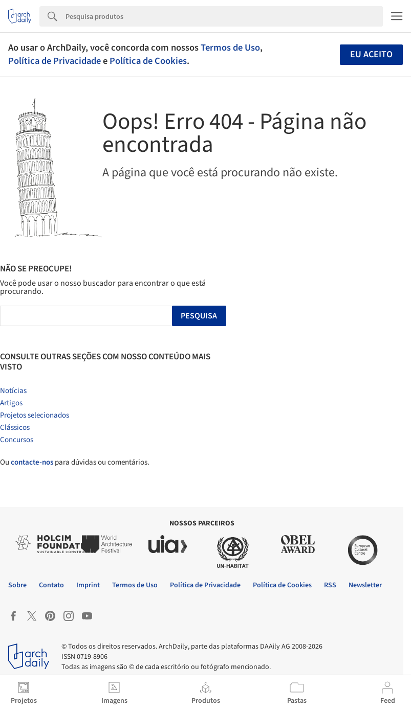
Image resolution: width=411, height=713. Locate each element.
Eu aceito (371, 54)
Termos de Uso (230, 47)
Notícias (13, 390)
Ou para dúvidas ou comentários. (74, 462)
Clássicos (15, 427)
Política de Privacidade (54, 60)
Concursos (16, 439)
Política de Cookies (148, 60)
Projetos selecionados (34, 415)
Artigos (11, 403)
